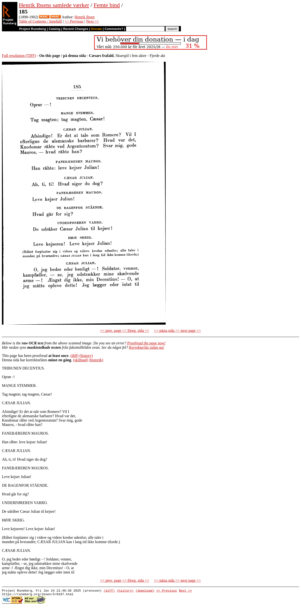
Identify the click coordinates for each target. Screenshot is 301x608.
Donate (96, 29)
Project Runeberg (32, 29)
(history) (86, 356)
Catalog (55, 29)
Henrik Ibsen (85, 17)
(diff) (74, 356)
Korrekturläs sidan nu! (146, 347)
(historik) (96, 360)
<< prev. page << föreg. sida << (124, 330)
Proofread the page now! (146, 343)
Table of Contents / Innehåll (40, 21)
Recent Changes (75, 29)
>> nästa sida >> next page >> (177, 330)
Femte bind (107, 5)
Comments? (114, 29)
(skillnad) (80, 360)
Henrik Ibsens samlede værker (54, 5)
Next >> (92, 21)
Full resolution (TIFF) (19, 56)
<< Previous (74, 21)
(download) (145, 591)
